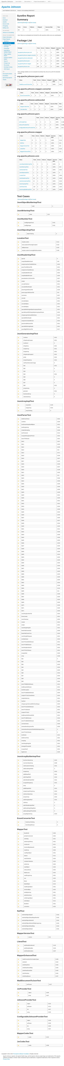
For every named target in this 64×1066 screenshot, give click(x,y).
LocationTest (22, 175)
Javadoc (5, 22)
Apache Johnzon (7, 1)
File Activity (6, 65)
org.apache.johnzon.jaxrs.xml (25, 52)
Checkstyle (6, 48)
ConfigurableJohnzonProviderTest (27, 127)
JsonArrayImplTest (23, 183)
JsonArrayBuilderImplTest (25, 189)
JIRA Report (7, 69)
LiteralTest (22, 148)
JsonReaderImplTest (24, 178)
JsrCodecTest (23, 109)
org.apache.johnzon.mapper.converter (27, 55)
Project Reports (9, 39)
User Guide (19, 1)
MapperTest (23, 140)
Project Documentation (40, 1)
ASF (49, 1)
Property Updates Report (8, 58)
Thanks (4, 79)
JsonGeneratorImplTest (25, 181)
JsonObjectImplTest (24, 172)
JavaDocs (6, 41)
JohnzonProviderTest (24, 124)
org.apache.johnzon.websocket (25, 58)
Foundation (5, 75)
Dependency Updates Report (7, 51)
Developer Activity (8, 67)
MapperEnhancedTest (25, 151)
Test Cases (33, 22)
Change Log (7, 63)
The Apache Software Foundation (21, 1053)
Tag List (6, 61)
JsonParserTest (23, 186)
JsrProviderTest (22, 122)
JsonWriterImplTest (24, 167)
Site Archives (28, 1)
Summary (20, 22)
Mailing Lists (6, 27)
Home (4, 18)
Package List (26, 22)
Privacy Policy (6, 1059)
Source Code (6, 23)
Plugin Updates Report (7, 54)
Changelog (5, 25)
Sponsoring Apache (7, 77)
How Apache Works (7, 73)
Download (5, 20)
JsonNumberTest (23, 169)
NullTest (22, 143)
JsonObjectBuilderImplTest (25, 164)
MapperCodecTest (24, 106)
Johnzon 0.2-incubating (8, 32)
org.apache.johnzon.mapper (24, 63)
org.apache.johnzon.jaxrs (24, 60)
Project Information (9, 37)
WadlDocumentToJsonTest (25, 84)
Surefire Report (7, 43)
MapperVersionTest (24, 145)
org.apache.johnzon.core (24, 66)
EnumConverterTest (25, 95)
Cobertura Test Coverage (7, 45)
